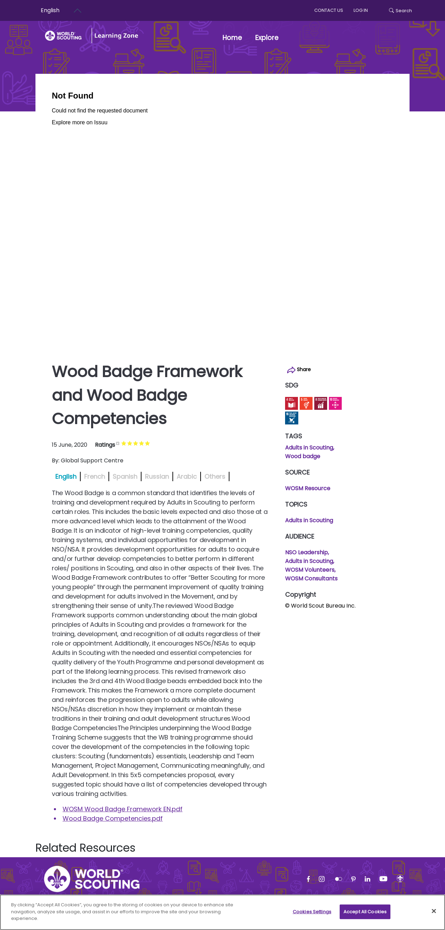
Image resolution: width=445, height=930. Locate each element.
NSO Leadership (306, 552)
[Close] (434, 913)
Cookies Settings (312, 913)
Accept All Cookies (365, 913)
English (65, 476)
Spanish (125, 476)
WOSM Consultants (311, 579)
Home (232, 37)
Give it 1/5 (124, 443)
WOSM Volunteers (309, 570)
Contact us (328, 10)
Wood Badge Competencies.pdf (113, 818)
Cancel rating (118, 443)
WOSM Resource (307, 488)
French (94, 476)
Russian (157, 476)
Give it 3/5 (136, 443)
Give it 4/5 (142, 443)
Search (400, 10)
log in (361, 10)
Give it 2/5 (130, 443)
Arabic (187, 476)
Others (214, 476)
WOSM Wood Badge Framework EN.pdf (123, 809)
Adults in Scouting (309, 448)
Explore (271, 37)
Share (299, 369)
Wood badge (302, 456)
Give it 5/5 (148, 443)
